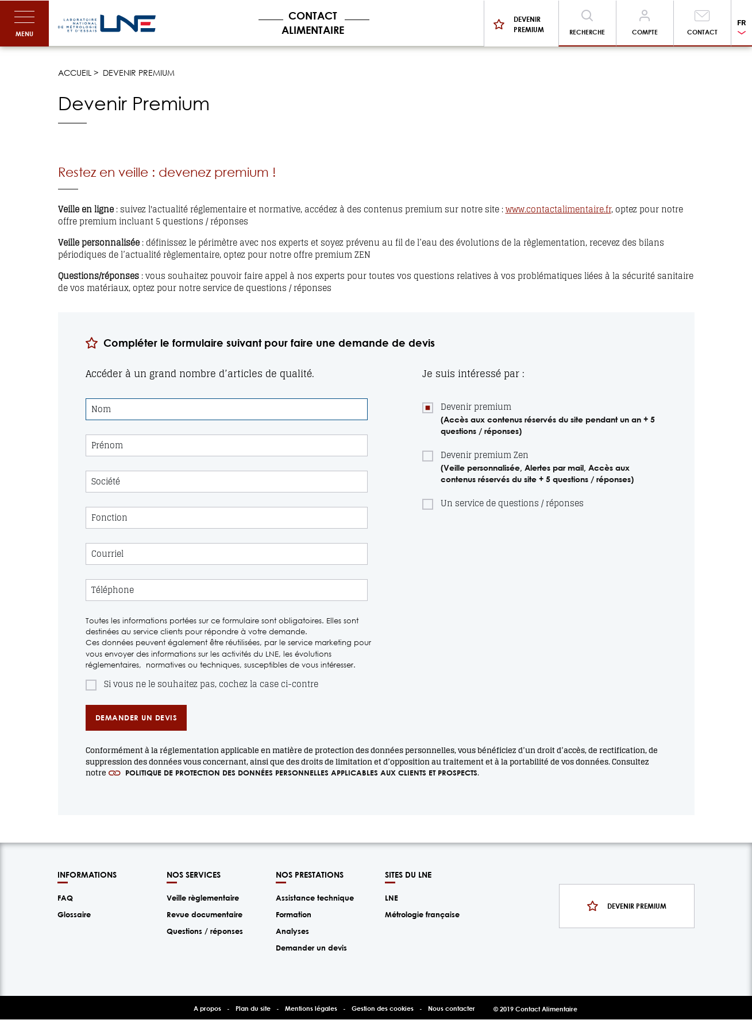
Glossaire (74, 914)
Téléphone (112, 590)
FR (741, 22)
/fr (107, 23)
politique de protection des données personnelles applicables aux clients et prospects (301, 772)
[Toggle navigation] (24, 23)
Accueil (74, 72)
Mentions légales (311, 1008)
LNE (391, 897)
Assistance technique (315, 897)
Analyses (292, 931)
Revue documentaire (204, 914)
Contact (702, 32)
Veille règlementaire (203, 897)
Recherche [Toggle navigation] (587, 32)
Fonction (109, 518)
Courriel (107, 554)
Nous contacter (451, 1008)
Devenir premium (529, 24)
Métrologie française (422, 914)
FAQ (65, 897)
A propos (207, 1008)
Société (105, 481)
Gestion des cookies (383, 1008)
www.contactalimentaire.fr (558, 209)
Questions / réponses (205, 931)
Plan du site (253, 1008)
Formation (293, 914)
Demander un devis (311, 947)
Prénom (107, 445)
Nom (101, 409)
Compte (645, 32)
